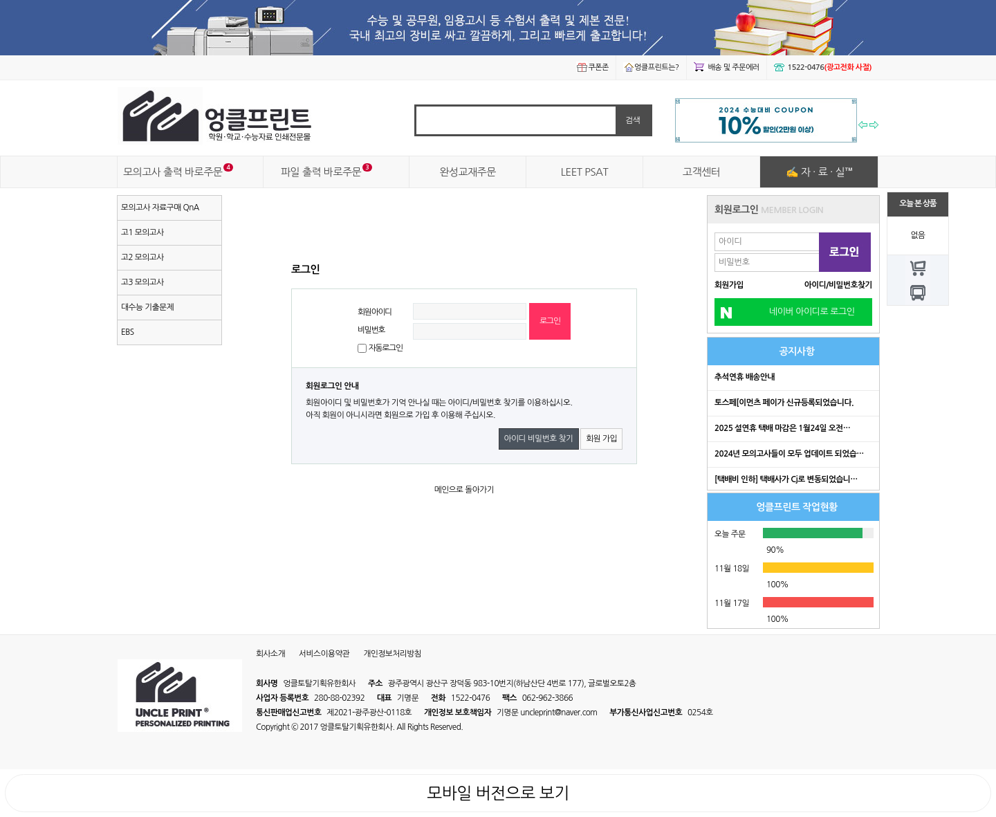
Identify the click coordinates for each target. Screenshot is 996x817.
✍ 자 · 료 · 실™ (819, 172)
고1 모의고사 (142, 232)
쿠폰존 (592, 67)
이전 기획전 (863, 127)
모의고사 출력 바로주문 (172, 172)
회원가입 (729, 285)
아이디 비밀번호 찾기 (538, 438)
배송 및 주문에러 (726, 67)
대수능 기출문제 (147, 307)
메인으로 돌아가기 (464, 490)
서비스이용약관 (324, 654)
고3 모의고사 (142, 282)
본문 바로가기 (0, 0)
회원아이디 (374, 312)
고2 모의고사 (142, 257)
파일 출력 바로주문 (321, 172)
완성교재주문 (467, 172)
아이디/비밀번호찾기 (838, 285)
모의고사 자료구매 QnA (160, 207)
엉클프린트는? (651, 67)
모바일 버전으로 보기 (498, 793)
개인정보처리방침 (392, 654)
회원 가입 (601, 438)
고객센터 (701, 172)
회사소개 (270, 654)
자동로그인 (386, 348)
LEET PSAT (584, 172)
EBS (127, 332)
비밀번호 (371, 330)
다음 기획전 (875, 127)
